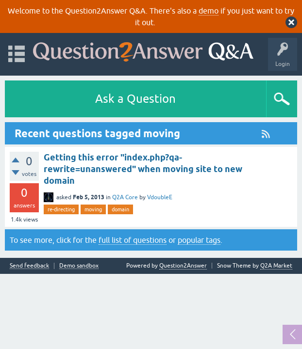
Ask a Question (135, 98)
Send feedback (29, 266)
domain (120, 209)
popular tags (199, 240)
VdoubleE (159, 197)
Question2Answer (183, 265)
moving (93, 209)
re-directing (61, 209)
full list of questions (133, 240)
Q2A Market (276, 265)
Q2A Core (125, 197)
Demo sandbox (79, 266)
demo (208, 10)
